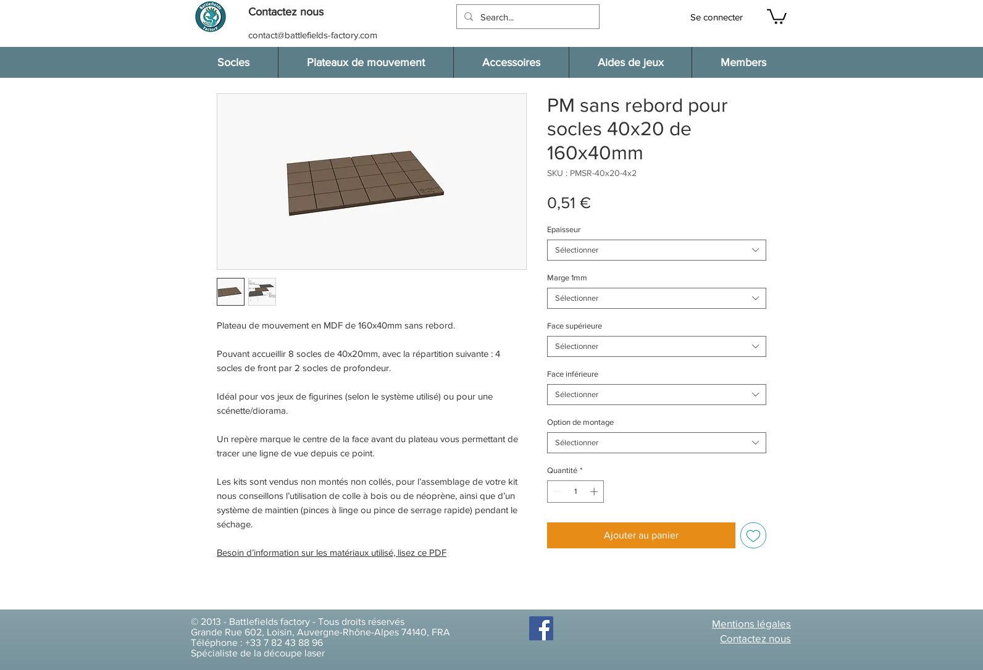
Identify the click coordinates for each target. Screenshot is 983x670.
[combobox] (656, 250)
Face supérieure (574, 325)
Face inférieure (572, 374)
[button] (292, 12)
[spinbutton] (576, 491)
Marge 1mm (567, 277)
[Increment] (595, 491)
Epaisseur (563, 229)
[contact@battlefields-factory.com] (314, 34)
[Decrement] (556, 491)
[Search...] (526, 16)
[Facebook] (541, 628)
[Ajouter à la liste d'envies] (753, 535)
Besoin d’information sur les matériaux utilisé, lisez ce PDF (331, 552)
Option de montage (580, 422)
